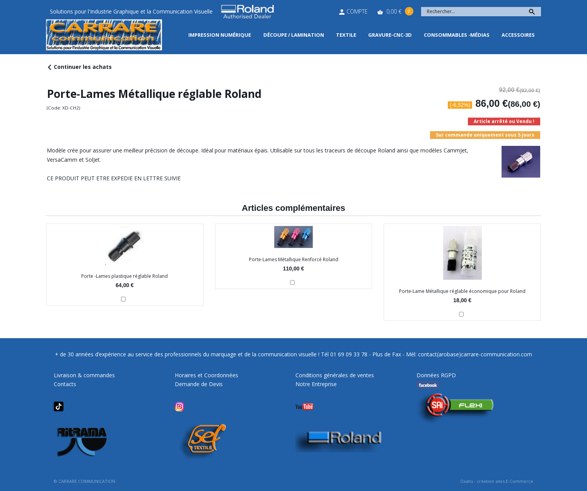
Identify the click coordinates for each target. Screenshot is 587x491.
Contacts (65, 384)
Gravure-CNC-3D (390, 34)
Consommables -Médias (457, 34)
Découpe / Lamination (293, 34)
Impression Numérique (219, 34)
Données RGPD (436, 375)
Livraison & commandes (84, 375)
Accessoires (518, 34)
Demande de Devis (199, 384)
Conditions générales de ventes (334, 375)
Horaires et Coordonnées (206, 375)
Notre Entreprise (316, 384)
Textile (346, 34)
